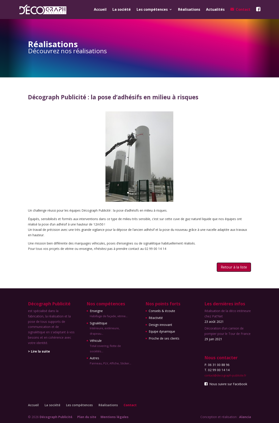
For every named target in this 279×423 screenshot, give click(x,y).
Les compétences (152, 10)
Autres (111, 361)
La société (121, 10)
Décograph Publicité (56, 417)
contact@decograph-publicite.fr (225, 375)
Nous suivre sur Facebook (225, 384)
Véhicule (111, 346)
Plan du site (86, 417)
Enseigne (111, 314)
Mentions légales (115, 417)
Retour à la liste (234, 267)
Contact (243, 9)
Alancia (245, 417)
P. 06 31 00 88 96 (217, 365)
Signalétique (111, 328)
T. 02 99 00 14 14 (217, 370)
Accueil (100, 10)
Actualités (215, 10)
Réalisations (189, 10)
